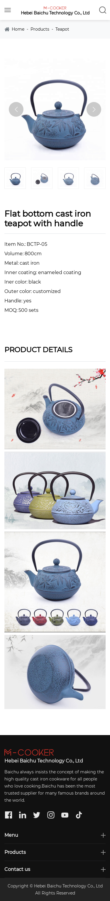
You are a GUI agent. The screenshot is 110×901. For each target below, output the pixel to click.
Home (18, 29)
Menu (11, 835)
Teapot (62, 29)
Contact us (17, 869)
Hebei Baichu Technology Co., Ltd (55, 13)
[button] (94, 109)
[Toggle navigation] (7, 10)
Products (40, 29)
